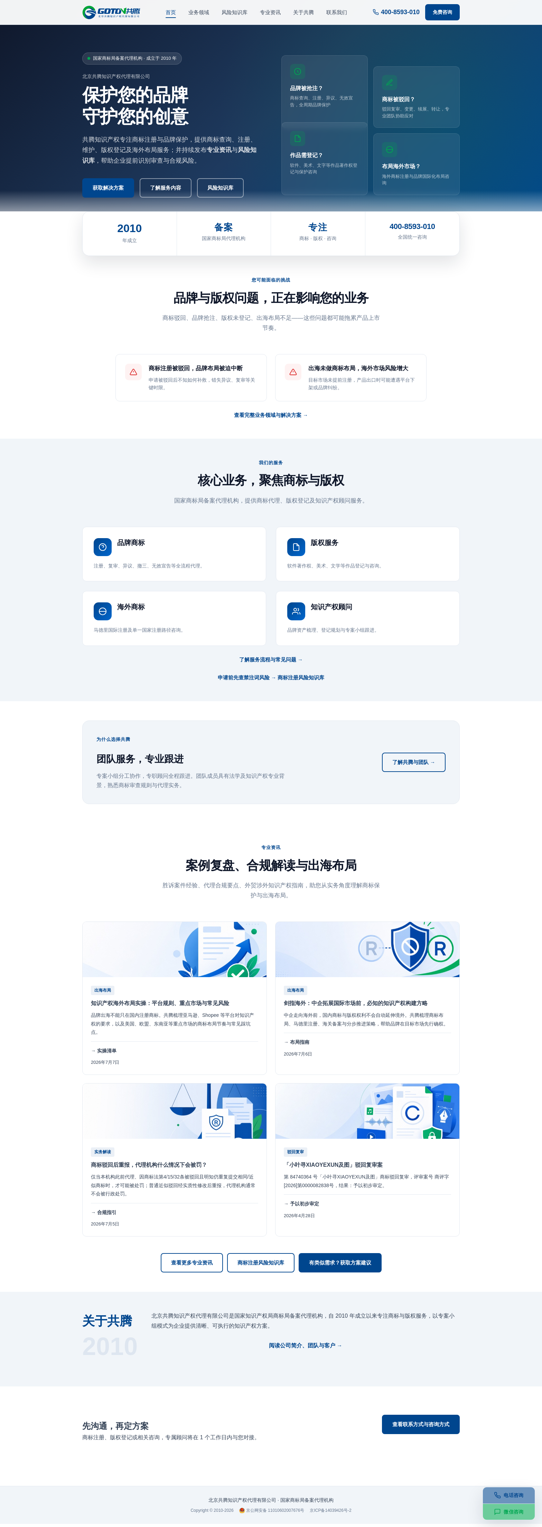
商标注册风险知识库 (260, 1266)
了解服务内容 (165, 188)
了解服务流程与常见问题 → (271, 663)
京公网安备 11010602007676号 (272, 1514)
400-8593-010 (396, 12)
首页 (171, 12)
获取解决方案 (108, 188)
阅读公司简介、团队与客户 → (305, 1349)
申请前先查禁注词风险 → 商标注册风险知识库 (271, 681)
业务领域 (198, 12)
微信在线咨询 (421, 1451)
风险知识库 (234, 12)
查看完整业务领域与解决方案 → (271, 418)
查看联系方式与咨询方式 (420, 1427)
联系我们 (336, 12)
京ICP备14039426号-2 (330, 1513)
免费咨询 (442, 12)
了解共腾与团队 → (413, 765)
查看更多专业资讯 (192, 1266)
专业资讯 (270, 12)
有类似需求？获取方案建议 (340, 1266)
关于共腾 (303, 12)
